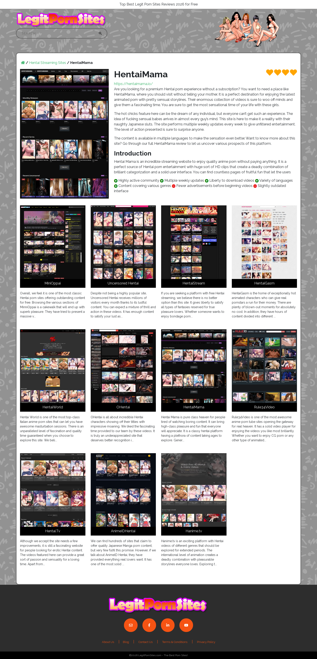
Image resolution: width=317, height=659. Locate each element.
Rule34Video (264, 407)
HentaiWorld (52, 407)
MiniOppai (52, 283)
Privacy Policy (206, 642)
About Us (108, 642)
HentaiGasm (264, 283)
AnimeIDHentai (123, 531)
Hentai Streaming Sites (47, 63)
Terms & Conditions (174, 642)
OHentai (123, 407)
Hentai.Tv (52, 531)
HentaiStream (193, 283)
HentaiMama (193, 407)
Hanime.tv (194, 531)
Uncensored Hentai (123, 283)
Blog (126, 642)
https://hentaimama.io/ (133, 84)
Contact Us (145, 642)
